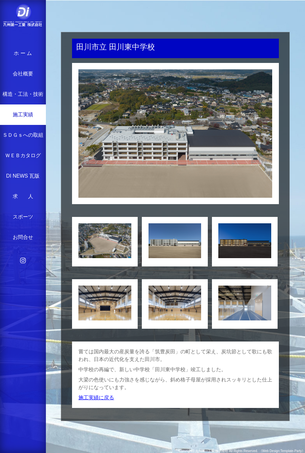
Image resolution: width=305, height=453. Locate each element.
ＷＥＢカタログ (23, 155)
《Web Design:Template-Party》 (282, 451)
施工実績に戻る (96, 397)
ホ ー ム (23, 53)
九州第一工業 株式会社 (211, 451)
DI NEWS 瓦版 (23, 176)
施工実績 (23, 114)
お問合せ (23, 237)
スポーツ (23, 216)
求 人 (23, 196)
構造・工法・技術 (23, 94)
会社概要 (23, 73)
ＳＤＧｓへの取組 (23, 135)
